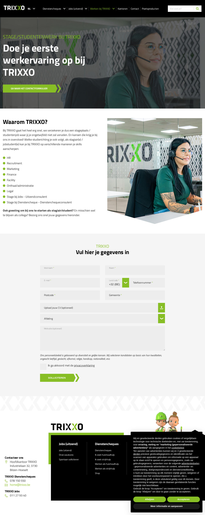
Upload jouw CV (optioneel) (58, 308)
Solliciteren (57, 377)
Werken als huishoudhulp (107, 464)
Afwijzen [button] (149, 499)
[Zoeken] (197, 8)
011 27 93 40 (15, 495)
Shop (97, 473)
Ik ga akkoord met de (71, 365)
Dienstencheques (54, 8)
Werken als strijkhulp (105, 468)
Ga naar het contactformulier (29, 88)
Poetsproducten (150, 8)
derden (136, 454)
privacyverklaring (84, 365)
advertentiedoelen (190, 463)
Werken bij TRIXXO (102, 8)
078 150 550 (15, 481)
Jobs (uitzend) (78, 8)
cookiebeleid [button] (178, 447)
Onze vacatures (66, 454)
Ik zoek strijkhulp (103, 459)
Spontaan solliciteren (69, 459)
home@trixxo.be (17, 485)
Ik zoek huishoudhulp (105, 454)
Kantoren (123, 8)
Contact (135, 8)
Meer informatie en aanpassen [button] (167, 506)
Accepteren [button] (183, 499)
